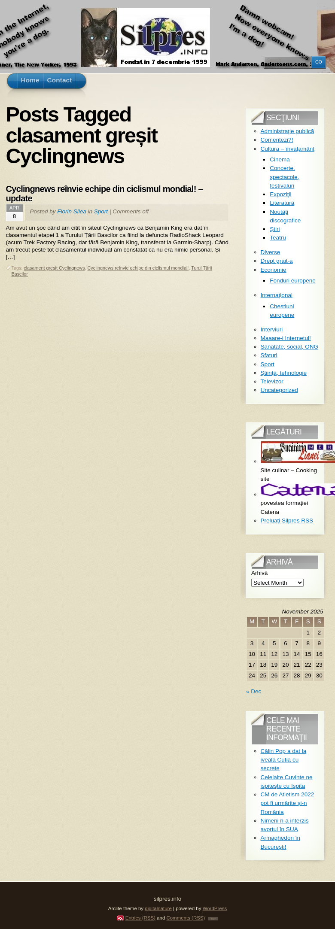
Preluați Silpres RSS (287, 520)
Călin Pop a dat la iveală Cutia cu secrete (284, 760)
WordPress (215, 908)
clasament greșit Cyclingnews (54, 267)
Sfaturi (269, 355)
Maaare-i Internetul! (286, 338)
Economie (273, 270)
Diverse (270, 252)
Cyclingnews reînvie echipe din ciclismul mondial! (138, 267)
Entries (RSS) (140, 917)
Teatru (278, 237)
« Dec (253, 691)
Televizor (272, 381)
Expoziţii (280, 194)
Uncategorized (279, 390)
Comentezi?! (277, 140)
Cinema (280, 159)
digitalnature (158, 908)
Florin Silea (71, 211)
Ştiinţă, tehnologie (284, 373)
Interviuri (272, 329)
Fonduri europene (293, 280)
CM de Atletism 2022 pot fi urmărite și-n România (287, 803)
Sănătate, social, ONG (289, 346)
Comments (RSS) (185, 917)
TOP (213, 918)
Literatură (282, 203)
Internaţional (276, 295)
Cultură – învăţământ (287, 149)
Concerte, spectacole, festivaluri (284, 177)
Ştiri (275, 229)
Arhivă (259, 573)
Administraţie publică (287, 131)
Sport (101, 211)
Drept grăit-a (277, 261)
